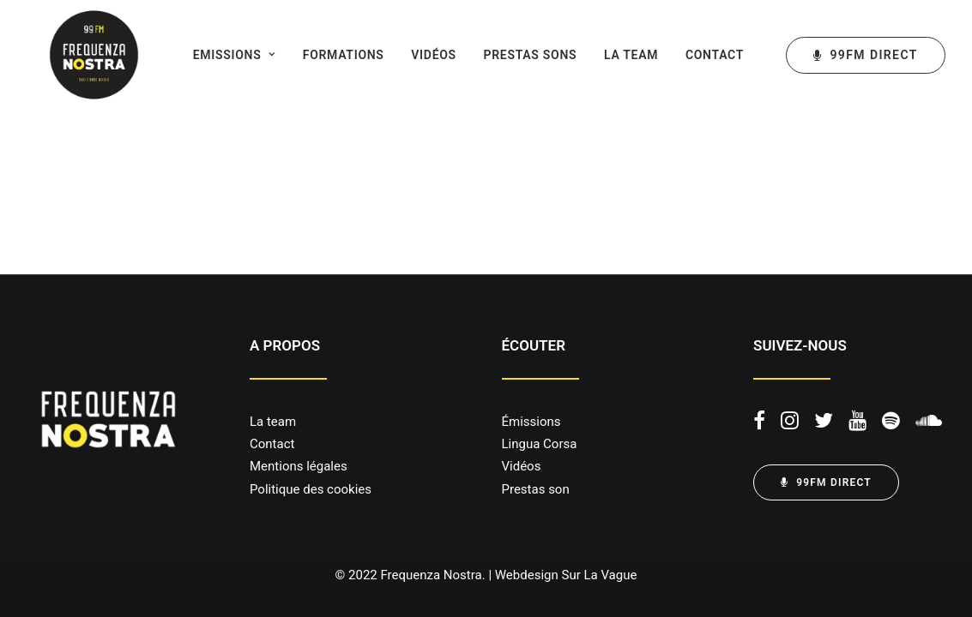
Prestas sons (510, 55)
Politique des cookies (310, 489)
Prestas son (536, 489)
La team (610, 55)
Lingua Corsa (539, 444)
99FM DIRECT (826, 482)
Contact (694, 55)
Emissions (213, 55)
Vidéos (413, 55)
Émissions (531, 421)
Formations (323, 55)
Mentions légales (298, 466)
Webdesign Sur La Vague (566, 575)
